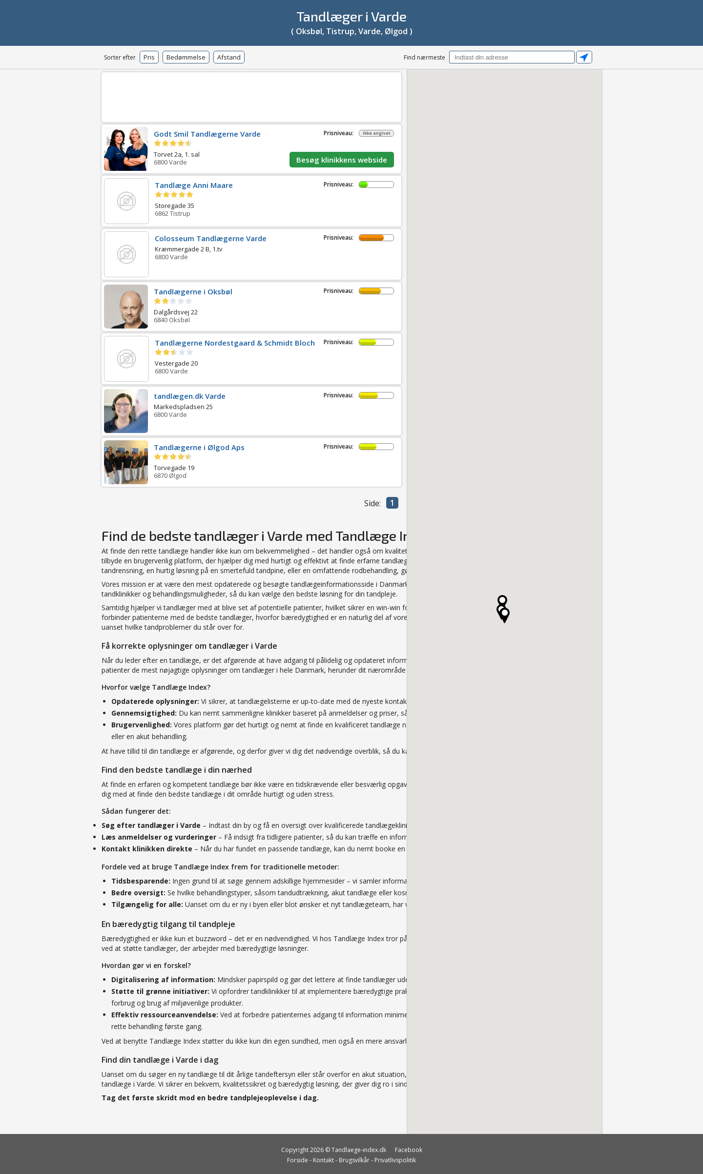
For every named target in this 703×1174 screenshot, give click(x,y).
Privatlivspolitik (395, 1160)
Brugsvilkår (354, 1160)
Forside (297, 1160)
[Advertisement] (251, 95)
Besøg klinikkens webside (341, 160)
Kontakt (323, 1160)
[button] (505, 615)
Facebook (408, 1150)
